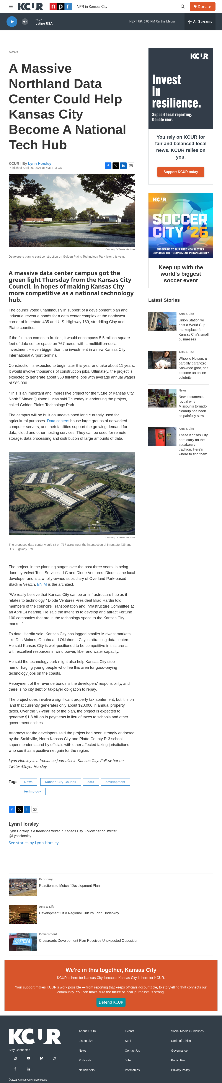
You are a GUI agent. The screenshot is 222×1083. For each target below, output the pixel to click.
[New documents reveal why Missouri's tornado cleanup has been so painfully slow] (162, 398)
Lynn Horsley (39, 164)
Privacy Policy (180, 1070)
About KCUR (87, 1031)
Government (48, 934)
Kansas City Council (60, 782)
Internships (132, 1070)
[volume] (25, 22)
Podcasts (85, 1060)
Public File (178, 1060)
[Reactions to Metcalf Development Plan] (23, 887)
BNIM (42, 584)
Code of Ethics (181, 1041)
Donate (204, 6)
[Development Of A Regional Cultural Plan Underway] (23, 914)
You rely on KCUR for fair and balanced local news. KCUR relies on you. (180, 147)
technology (32, 791)
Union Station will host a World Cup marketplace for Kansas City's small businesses (194, 329)
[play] (11, 21)
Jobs (128, 1060)
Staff (128, 1041)
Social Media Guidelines (187, 1031)
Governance (179, 1050)
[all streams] (199, 21)
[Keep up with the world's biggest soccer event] (181, 225)
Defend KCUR (111, 1002)
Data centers (58, 421)
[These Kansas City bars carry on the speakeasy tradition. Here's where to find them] (162, 436)
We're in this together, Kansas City (110, 970)
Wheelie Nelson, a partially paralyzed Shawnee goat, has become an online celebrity (193, 368)
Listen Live (86, 1041)
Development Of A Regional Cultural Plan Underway (79, 913)
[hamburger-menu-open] (11, 6)
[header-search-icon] (183, 6)
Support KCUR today (180, 172)
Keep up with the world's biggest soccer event (181, 274)
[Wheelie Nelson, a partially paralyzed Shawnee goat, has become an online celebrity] (162, 360)
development (115, 782)
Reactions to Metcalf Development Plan (69, 885)
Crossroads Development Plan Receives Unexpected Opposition (88, 940)
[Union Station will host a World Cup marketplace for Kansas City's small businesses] (162, 321)
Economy (46, 879)
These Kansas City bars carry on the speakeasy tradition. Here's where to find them (193, 444)
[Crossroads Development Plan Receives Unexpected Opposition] (23, 942)
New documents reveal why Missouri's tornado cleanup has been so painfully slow (193, 406)
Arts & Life (186, 314)
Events (129, 1031)
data (91, 782)
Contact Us (132, 1050)
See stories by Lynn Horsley (34, 842)
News (13, 52)
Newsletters (87, 1070)
